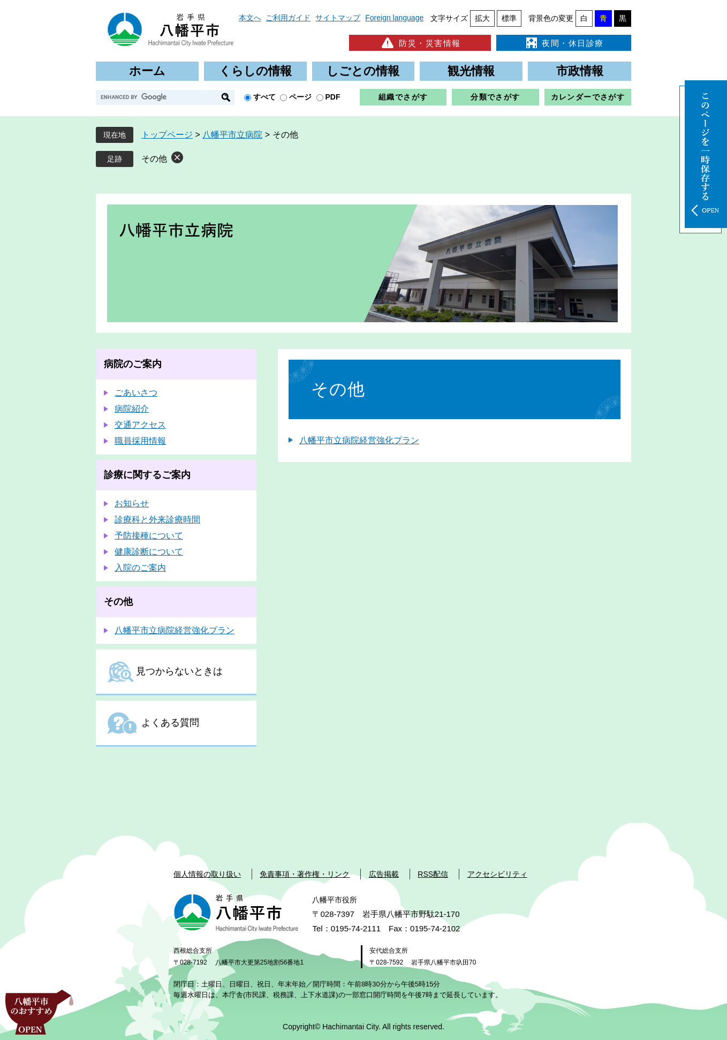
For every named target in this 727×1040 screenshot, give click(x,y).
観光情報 (471, 71)
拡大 (482, 18)
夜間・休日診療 (564, 43)
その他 (154, 158)
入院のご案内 (140, 567)
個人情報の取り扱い (207, 874)
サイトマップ (337, 17)
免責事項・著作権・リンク (305, 874)
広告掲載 (384, 874)
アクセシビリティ (497, 874)
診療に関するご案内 (147, 474)
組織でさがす (403, 97)
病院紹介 (132, 408)
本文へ (250, 17)
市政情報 (579, 71)
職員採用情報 (140, 440)
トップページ (167, 134)
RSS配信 (433, 874)
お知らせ (132, 503)
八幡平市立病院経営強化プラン (359, 440)
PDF (332, 97)
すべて (264, 97)
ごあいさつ (136, 392)
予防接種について (149, 535)
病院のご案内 (133, 364)
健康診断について (149, 551)
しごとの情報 (363, 71)
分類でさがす (495, 97)
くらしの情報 (255, 71)
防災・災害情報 (420, 43)
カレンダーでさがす (588, 97)
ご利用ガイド (288, 17)
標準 (509, 18)
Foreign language (394, 17)
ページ (300, 97)
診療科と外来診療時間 (157, 519)
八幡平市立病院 (232, 134)
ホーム (147, 71)
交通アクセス (140, 424)
